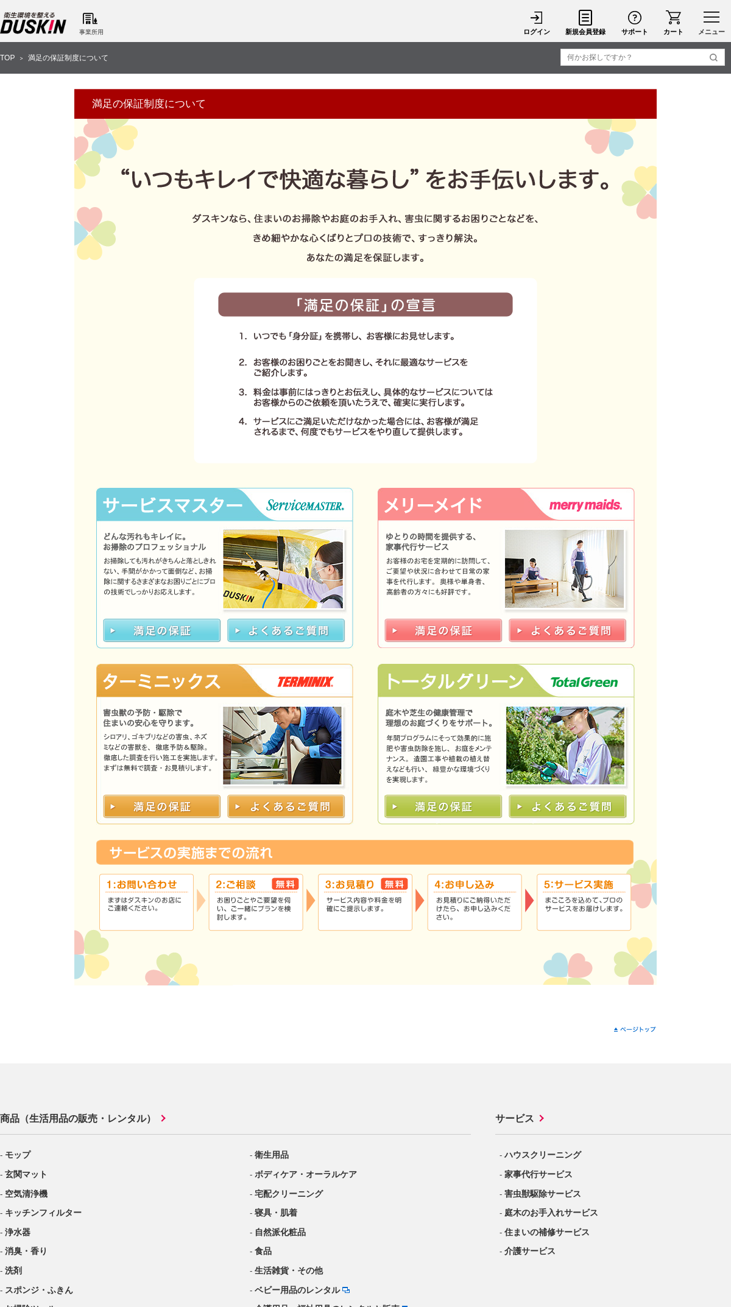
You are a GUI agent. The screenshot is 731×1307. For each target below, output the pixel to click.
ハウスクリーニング (542, 1155)
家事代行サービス (538, 1174)
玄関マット (26, 1174)
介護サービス (530, 1251)
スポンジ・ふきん (39, 1290)
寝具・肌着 (276, 1212)
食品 (263, 1251)
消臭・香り (26, 1251)
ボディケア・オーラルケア (306, 1174)
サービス (514, 1118)
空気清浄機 (26, 1194)
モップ (17, 1155)
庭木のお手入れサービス (551, 1212)
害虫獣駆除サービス (542, 1194)
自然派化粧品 (280, 1232)
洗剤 (13, 1270)
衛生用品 (272, 1155)
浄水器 (17, 1232)
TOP (7, 58)
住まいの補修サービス (547, 1232)
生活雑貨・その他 (289, 1270)
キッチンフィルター (43, 1212)
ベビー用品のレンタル (297, 1290)
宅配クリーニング (289, 1194)
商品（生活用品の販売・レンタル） (78, 1118)
